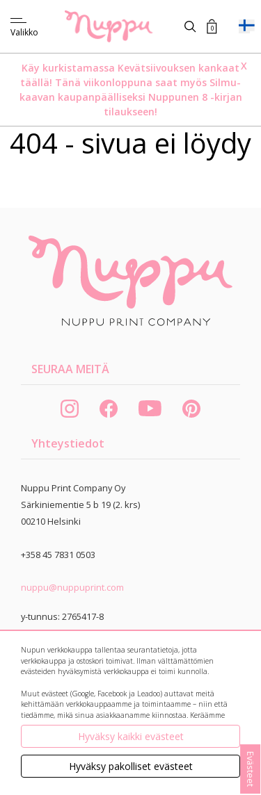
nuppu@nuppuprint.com (72, 587)
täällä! (36, 82)
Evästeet (250, 769)
